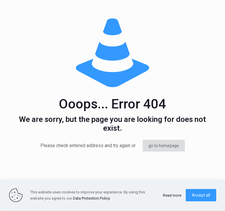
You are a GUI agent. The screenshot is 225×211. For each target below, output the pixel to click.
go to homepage (164, 145)
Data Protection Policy (91, 198)
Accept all (201, 195)
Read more (172, 195)
